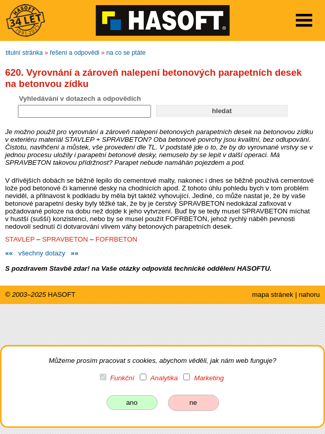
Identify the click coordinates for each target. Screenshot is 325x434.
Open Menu (304, 20)
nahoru (309, 294)
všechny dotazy (41, 253)
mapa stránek (272, 294)
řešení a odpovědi (74, 52)
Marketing (209, 378)
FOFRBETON (116, 239)
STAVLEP (20, 239)
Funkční (122, 378)
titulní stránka (24, 52)
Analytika (164, 378)
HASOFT (62, 294)
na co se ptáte (126, 52)
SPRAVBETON (65, 239)
